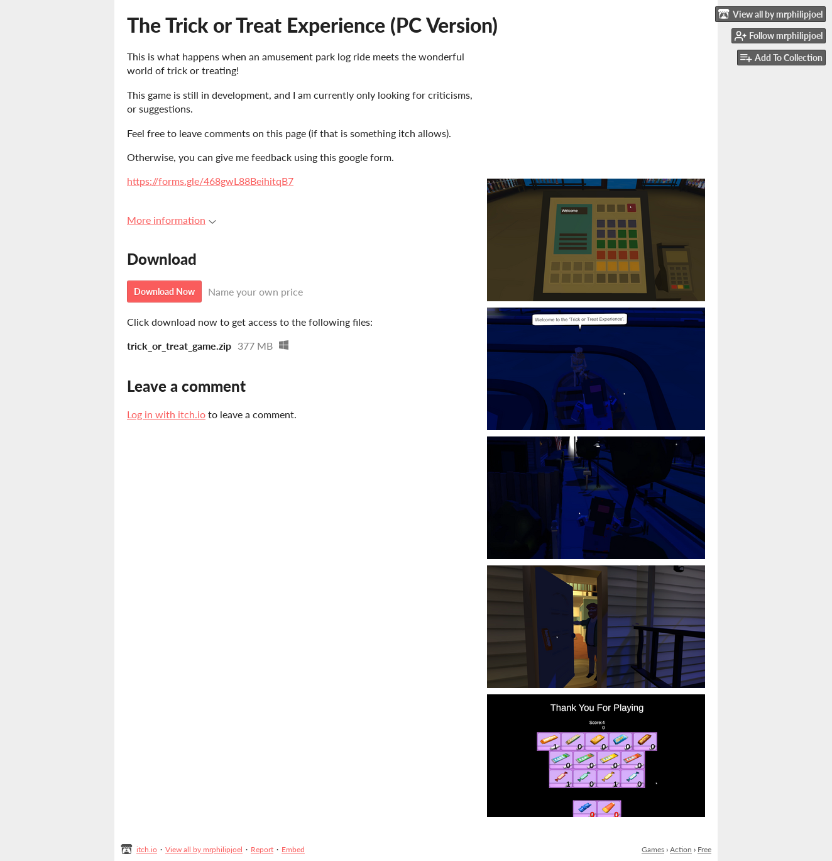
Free (704, 849)
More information (171, 220)
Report (262, 849)
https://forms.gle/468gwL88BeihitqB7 (210, 181)
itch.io (146, 849)
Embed (293, 849)
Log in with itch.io (166, 414)
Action (681, 849)
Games (653, 849)
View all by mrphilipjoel (204, 849)
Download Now (164, 291)
